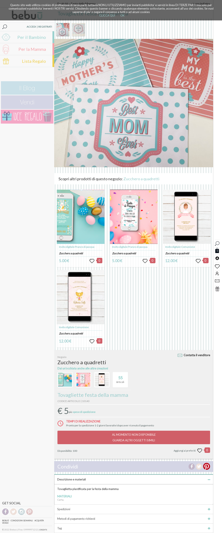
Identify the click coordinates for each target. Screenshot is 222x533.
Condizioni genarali (22, 520)
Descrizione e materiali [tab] (133, 479)
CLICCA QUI (107, 15)
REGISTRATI (45, 26)
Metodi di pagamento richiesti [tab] (133, 518)
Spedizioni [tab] (133, 509)
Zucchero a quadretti (141, 178)
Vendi (5, 523)
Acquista (39, 520)
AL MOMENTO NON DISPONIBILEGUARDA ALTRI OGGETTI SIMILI (134, 437)
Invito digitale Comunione (74, 327)
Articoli (120, 377)
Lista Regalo (34, 61)
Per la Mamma (32, 49)
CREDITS (43, 530)
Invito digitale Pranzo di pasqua (76, 246)
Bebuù (5, 520)
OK (122, 15)
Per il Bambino (31, 37)
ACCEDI (31, 26)
